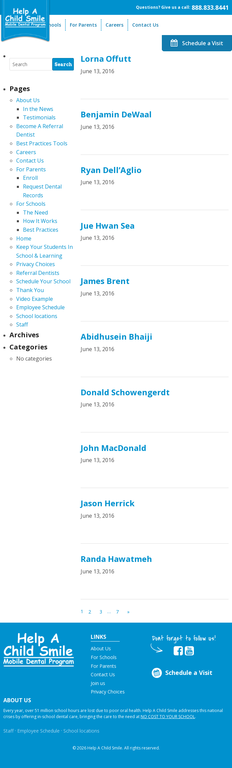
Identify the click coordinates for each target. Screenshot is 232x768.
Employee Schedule (40, 307)
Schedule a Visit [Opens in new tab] (181, 673)
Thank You (30, 290)
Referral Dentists (37, 273)
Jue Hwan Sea (108, 225)
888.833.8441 (210, 7)
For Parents (83, 25)
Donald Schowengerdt (125, 392)
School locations (36, 316)
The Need (35, 212)
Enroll (30, 177)
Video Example (34, 299)
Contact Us (145, 25)
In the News (38, 109)
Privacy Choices (35, 264)
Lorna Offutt (106, 58)
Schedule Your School (43, 281)
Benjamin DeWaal (116, 114)
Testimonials (39, 117)
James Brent (105, 280)
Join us (98, 683)
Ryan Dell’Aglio (111, 169)
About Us (28, 100)
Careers (114, 25)
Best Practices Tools (41, 143)
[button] (38, 649)
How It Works (40, 221)
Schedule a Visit (197, 43)
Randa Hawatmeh (116, 558)
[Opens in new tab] (178, 651)
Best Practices (40, 229)
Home (23, 238)
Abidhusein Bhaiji (116, 336)
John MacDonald (113, 447)
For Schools (31, 203)
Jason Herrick (108, 503)
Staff (22, 324)
